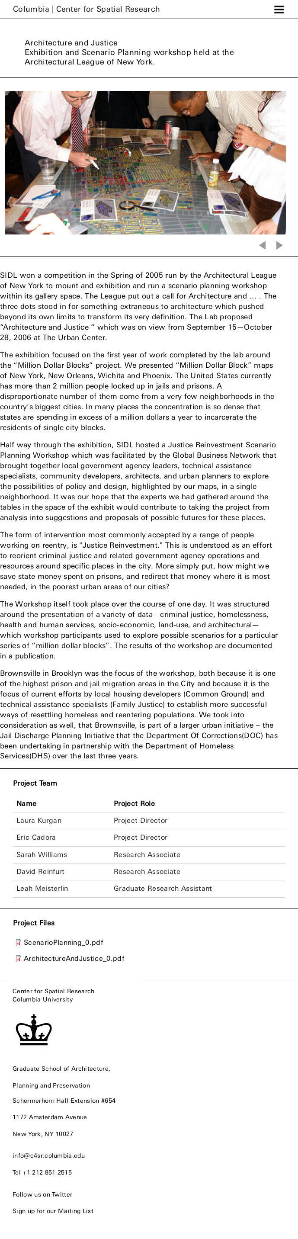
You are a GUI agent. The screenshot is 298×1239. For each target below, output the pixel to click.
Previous (261, 245)
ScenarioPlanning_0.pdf (63, 942)
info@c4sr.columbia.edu (49, 1155)
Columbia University (43, 999)
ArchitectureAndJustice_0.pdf (74, 958)
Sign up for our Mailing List (53, 1210)
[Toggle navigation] (279, 9)
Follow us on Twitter (42, 1194)
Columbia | (86, 9)
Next (280, 245)
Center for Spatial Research (54, 991)
